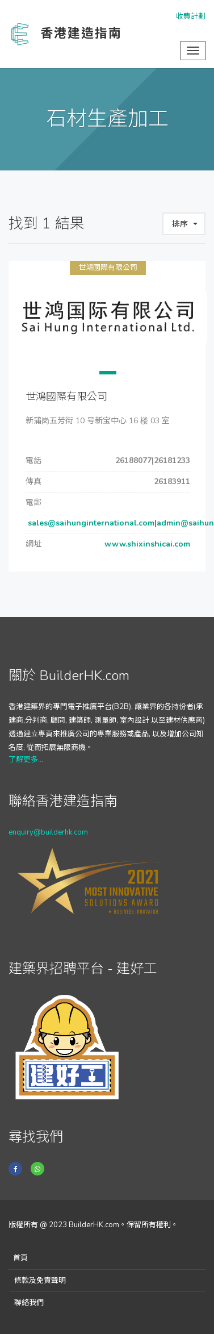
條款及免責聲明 (40, 1280)
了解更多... (26, 759)
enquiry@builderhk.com (48, 832)
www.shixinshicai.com (146, 544)
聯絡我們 (29, 1303)
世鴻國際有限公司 (107, 267)
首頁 (20, 1258)
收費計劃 (190, 16)
